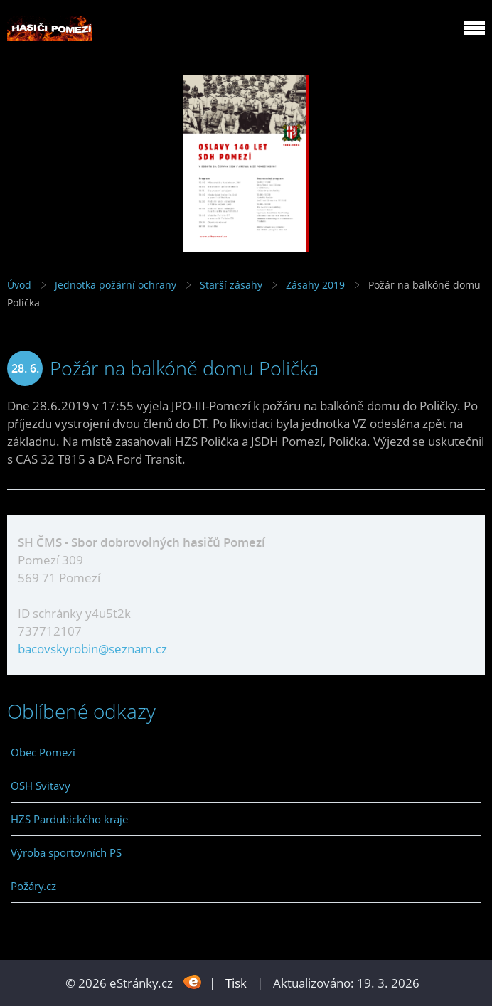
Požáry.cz (33, 886)
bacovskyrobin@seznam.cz (92, 649)
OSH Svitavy (40, 785)
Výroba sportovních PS (66, 852)
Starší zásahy (231, 284)
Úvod (19, 284)
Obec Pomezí (43, 752)
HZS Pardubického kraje (69, 819)
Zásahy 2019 (315, 284)
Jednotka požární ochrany (115, 284)
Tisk (236, 983)
